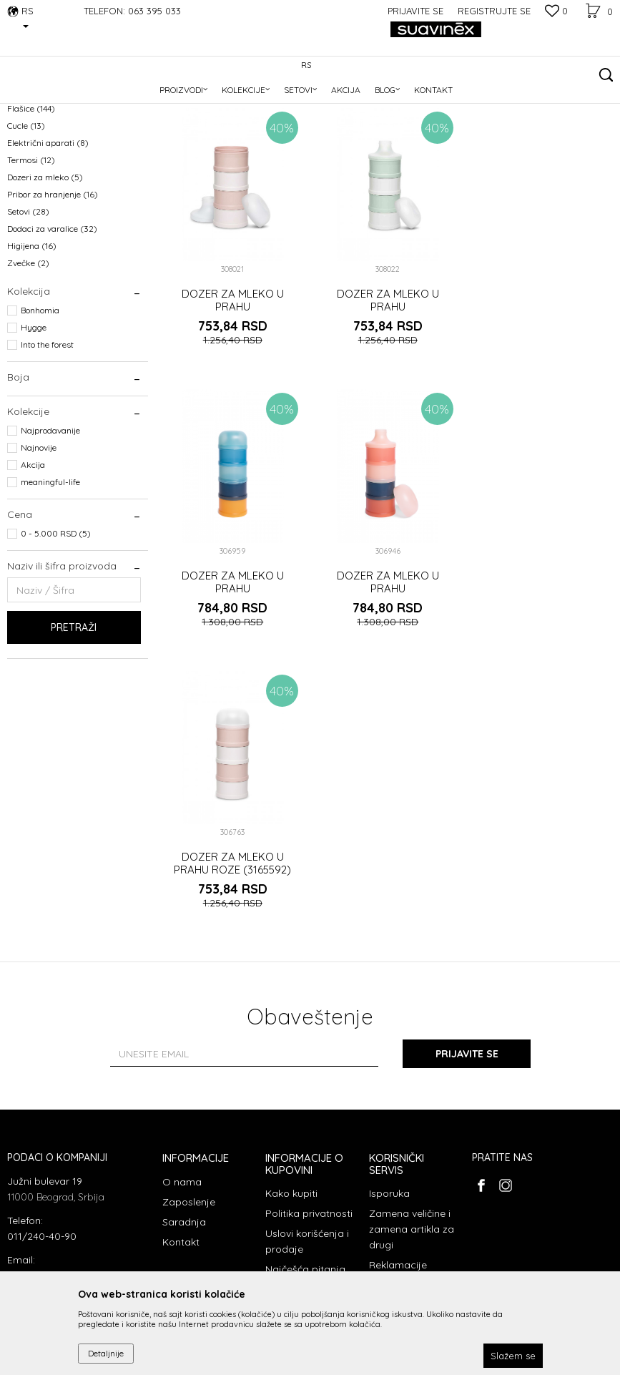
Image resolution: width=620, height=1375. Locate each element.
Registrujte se (494, 10)
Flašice (31, 200)
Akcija (33, 557)
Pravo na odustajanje (397, 1155)
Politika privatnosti (309, 1040)
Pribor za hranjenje (52, 286)
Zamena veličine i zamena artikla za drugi (411, 1056)
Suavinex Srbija (37, 101)
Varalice (33, 166)
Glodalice (32, 183)
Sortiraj (437, 124)
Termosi (31, 252)
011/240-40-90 (42, 1062)
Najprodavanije (50, 522)
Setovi (28, 303)
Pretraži (74, 719)
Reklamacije (398, 1091)
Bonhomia (40, 402)
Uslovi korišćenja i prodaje (307, 1068)
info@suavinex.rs (46, 1101)
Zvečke (28, 355)
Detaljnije (106, 1353)
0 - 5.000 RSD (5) (56, 625)
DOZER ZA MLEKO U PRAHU (233, 393)
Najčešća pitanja (305, 1096)
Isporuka (389, 1020)
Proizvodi (96, 101)
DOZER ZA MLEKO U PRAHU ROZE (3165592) (387, 674)
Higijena (31, 338)
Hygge (33, 419)
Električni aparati (48, 235)
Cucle (26, 217)
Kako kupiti (291, 1020)
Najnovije (38, 539)
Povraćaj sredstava (392, 1119)
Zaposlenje (188, 1028)
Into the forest (47, 436)
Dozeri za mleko (45, 269)
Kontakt (181, 1068)
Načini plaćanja (301, 1151)
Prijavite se (467, 880)
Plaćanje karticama (289, 1124)
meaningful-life (50, 574)
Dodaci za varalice (52, 320)
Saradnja (184, 1048)
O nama (182, 1008)
